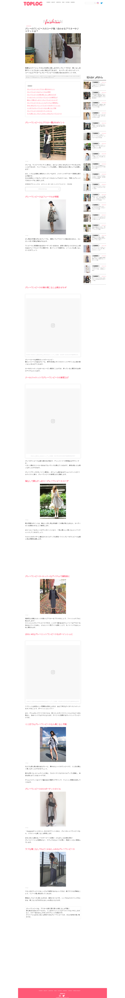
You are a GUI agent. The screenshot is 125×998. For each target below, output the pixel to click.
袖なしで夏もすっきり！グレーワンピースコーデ (42, 100)
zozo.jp (26, 161)
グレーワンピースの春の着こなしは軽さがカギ (41, 94)
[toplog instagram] (99, 3)
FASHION (48, 2)
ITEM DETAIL (42, 189)
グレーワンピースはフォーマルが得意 (39, 92)
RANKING (73, 2)
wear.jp (26, 235)
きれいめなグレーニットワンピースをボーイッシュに (43, 105)
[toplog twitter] (102, 3)
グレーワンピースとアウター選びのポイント (41, 89)
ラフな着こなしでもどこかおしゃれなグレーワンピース (44, 113)
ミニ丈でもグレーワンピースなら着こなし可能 (41, 108)
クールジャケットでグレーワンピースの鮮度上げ (42, 97)
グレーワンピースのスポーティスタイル (39, 111)
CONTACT (70, 990)
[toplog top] (33, 4)
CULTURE (68, 2)
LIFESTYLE (58, 2)
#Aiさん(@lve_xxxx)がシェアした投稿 (42, 456)
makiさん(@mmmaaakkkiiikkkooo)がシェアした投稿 (42, 701)
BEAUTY (53, 2)
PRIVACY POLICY (76, 990)
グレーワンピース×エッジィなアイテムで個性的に (42, 103)
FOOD (63, 2)
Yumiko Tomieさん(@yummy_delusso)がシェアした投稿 (42, 354)
